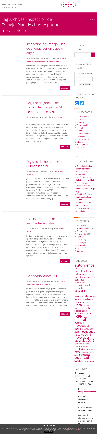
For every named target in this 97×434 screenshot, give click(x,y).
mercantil (81, 245)
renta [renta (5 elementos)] (78, 351)
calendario (63, 281)
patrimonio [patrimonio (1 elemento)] (78, 346)
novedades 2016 (37, 284)
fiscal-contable (83, 125)
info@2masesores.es (87, 391)
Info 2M (80, 239)
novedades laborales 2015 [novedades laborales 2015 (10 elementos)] (84, 338)
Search (93, 55)
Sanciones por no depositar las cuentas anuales (46, 221)
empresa (80, 122)
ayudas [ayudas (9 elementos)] (79, 268)
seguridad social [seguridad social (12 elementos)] (81, 359)
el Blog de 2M (82, 145)
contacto (80, 147)
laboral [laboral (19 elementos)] (80, 319)
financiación (82, 234)
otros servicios (83, 139)
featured (80, 231)
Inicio (91, 19)
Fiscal (79, 237)
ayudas (80, 225)
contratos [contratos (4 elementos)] (79, 287)
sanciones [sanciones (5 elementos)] (84, 354)
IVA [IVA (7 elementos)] (85, 317)
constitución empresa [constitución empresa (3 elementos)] (85, 277)
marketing (81, 136)
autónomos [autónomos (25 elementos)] (84, 265)
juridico (80, 130)
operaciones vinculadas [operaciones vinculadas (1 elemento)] (82, 344)
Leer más (64, 88)
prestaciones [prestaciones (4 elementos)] (81, 349)
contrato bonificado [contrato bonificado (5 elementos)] (80, 281)
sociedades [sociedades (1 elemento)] (90, 361)
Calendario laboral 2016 (43, 276)
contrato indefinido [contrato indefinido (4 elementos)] (84, 285)
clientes (80, 142)
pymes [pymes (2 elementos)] (91, 349)
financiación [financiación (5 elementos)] (81, 302)
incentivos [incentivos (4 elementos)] (80, 313)
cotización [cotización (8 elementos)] (81, 290)
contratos (37, 61)
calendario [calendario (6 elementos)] (81, 274)
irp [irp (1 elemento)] (92, 314)
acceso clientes (83, 116)
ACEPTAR (48, 431)
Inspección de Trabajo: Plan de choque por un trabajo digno (45, 48)
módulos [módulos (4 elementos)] (79, 322)
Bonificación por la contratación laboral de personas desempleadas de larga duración (84, 200)
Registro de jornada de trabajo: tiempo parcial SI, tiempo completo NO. (44, 107)
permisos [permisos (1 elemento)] (85, 346)
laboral (60, 117)
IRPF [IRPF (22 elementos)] (78, 316)
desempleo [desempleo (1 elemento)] (78, 294)
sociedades (30, 231)
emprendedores (83, 133)
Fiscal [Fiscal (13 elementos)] (79, 305)
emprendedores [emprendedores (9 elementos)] (85, 296)
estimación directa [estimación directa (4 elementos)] (84, 299)
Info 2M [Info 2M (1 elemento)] (88, 314)
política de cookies (73, 430)
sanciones (44, 61)
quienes (80, 251)
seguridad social (54, 61)
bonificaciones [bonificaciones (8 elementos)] (84, 271)
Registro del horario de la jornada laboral (44, 163)
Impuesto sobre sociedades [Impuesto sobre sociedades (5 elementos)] (83, 309)
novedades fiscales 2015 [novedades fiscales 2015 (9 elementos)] (84, 333)
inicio (79, 119)
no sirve (80, 248)
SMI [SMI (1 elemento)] (84, 361)
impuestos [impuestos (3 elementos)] (88, 305)
